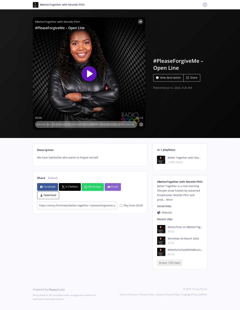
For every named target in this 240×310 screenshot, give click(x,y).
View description (168, 77)
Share (191, 77)
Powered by (49, 289)
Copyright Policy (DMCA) (194, 294)
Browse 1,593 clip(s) (169, 262)
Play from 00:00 (131, 205)
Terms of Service (128, 294)
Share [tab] (41, 178)
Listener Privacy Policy (167, 294)
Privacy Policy (147, 294)
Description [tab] (45, 150)
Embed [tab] (53, 178)
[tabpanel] (90, 157)
